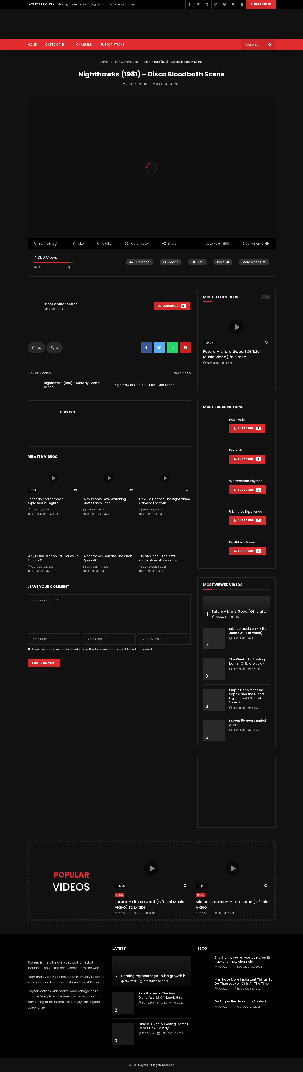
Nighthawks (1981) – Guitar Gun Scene (144, 385)
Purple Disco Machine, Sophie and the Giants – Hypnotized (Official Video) (248, 696)
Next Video (182, 373)
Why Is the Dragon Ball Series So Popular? (53, 558)
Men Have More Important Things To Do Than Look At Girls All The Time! (244, 981)
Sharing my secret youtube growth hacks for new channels (96, 4)
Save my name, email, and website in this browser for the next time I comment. (92, 649)
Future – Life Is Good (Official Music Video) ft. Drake (232, 354)
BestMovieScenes (61, 304)
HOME (32, 44)
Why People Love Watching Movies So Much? (104, 501)
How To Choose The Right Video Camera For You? (164, 501)
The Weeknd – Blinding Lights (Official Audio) (247, 661)
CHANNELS (84, 44)
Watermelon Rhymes (245, 481)
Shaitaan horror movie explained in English (45, 501)
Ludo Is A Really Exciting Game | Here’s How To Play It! (163, 1026)
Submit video (261, 4)
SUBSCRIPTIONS (112, 44)
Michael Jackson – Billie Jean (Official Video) (247, 631)
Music (119, 895)
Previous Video (39, 373)
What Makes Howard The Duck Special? (107, 558)
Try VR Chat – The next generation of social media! (161, 558)
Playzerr (67, 411)
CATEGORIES (55, 44)
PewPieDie (237, 419)
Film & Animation (126, 62)
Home (104, 62)
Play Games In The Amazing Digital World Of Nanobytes (160, 995)
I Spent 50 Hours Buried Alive (247, 722)
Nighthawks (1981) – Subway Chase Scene (72, 385)
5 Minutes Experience (245, 511)
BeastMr (235, 450)
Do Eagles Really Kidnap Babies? (240, 1001)
